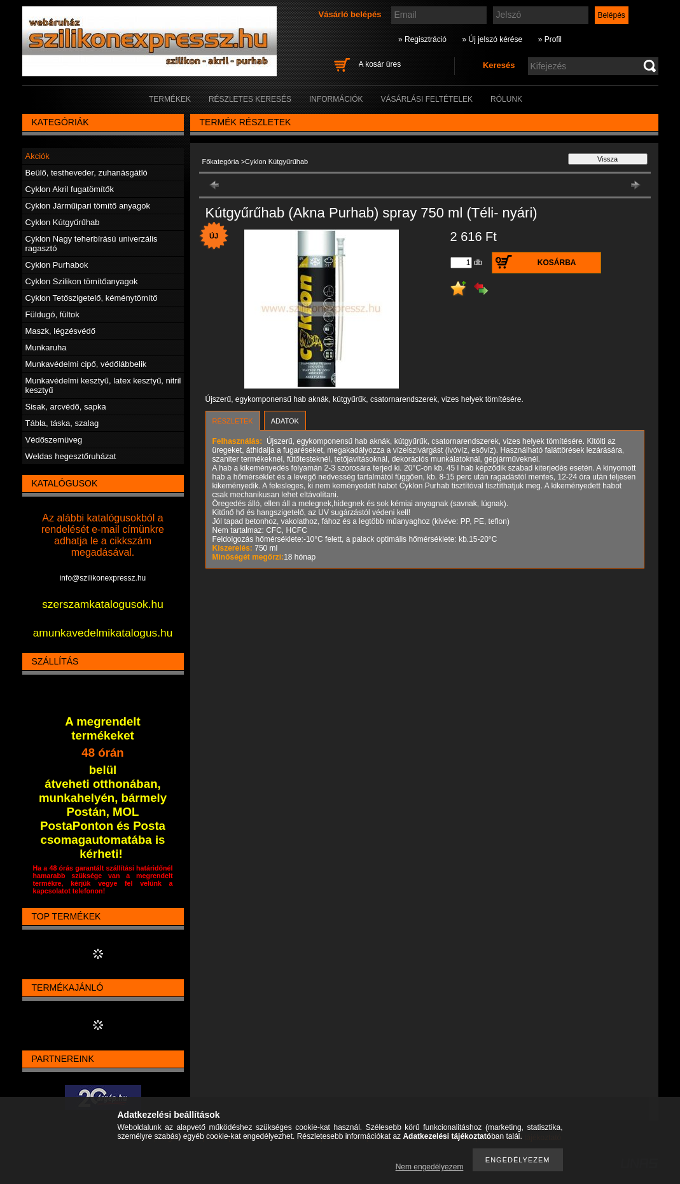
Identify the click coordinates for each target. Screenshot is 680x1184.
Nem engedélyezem (430, 1166)
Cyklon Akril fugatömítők (69, 189)
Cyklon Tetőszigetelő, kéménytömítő (91, 298)
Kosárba (557, 262)
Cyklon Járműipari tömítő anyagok (88, 205)
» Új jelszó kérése (492, 39)
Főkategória (220, 161)
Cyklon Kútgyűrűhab (62, 222)
